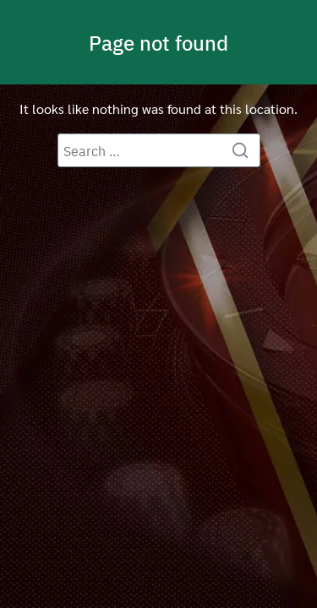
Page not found (158, 42)
